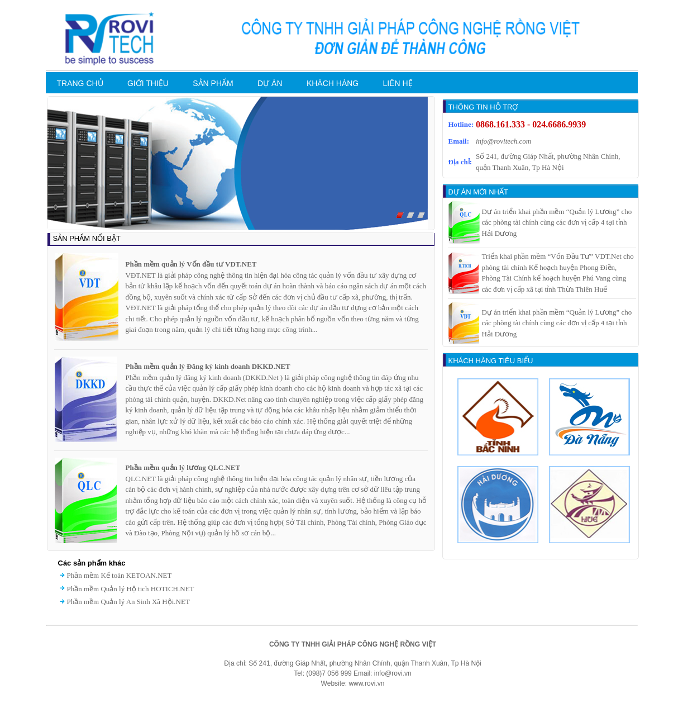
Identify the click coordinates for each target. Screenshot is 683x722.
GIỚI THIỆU (148, 83)
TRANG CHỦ (80, 83)
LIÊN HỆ (398, 83)
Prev (47, 165)
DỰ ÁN (269, 83)
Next (433, 165)
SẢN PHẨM (213, 83)
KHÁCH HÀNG (333, 83)
